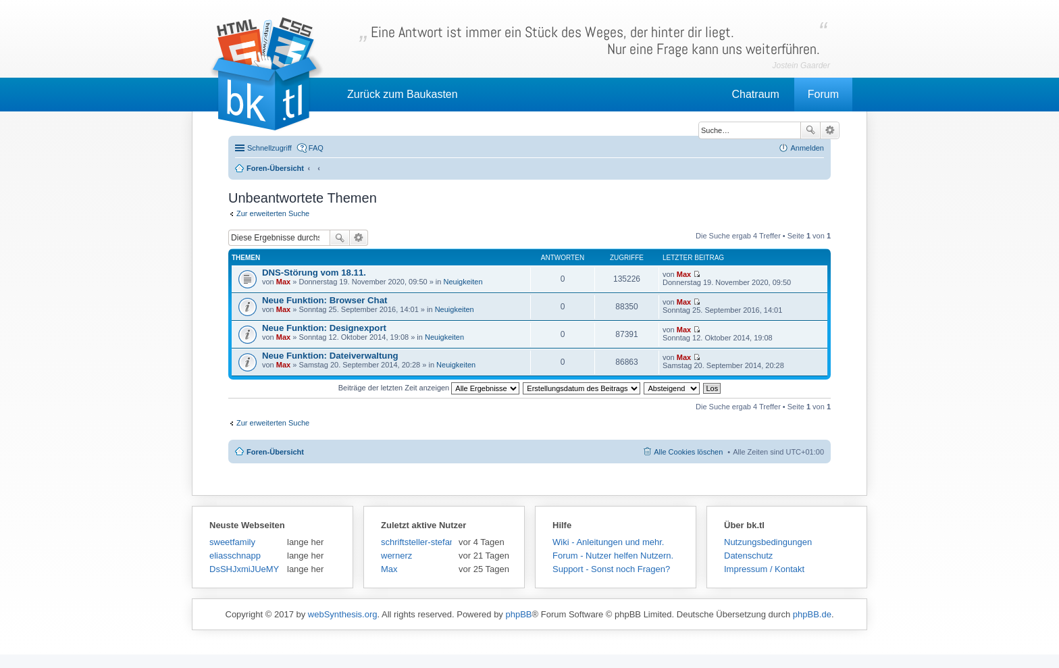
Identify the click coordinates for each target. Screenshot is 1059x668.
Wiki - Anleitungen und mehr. (608, 542)
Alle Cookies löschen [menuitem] (688, 452)
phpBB (518, 614)
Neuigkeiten (462, 282)
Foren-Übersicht (275, 452)
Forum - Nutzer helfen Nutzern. (612, 555)
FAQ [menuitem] (316, 148)
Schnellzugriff (269, 148)
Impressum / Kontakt (764, 569)
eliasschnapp (235, 555)
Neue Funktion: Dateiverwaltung (330, 356)
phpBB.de (812, 614)
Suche (810, 130)
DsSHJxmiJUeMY (244, 569)
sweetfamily (232, 542)
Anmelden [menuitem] (807, 148)
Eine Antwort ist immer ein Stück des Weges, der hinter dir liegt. (595, 40)
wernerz (396, 555)
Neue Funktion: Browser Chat (324, 300)
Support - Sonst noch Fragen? (611, 569)
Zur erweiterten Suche (272, 213)
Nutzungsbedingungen (768, 542)
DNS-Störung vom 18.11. (314, 272)
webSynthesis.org (343, 614)
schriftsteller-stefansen (416, 542)
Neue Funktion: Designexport (324, 328)
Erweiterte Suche (830, 130)
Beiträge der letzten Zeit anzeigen (429, 388)
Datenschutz (748, 555)
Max (283, 282)
